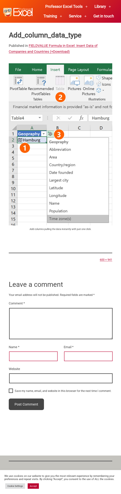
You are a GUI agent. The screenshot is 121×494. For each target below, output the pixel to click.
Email (69, 347)
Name (14, 347)
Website (14, 369)
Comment (17, 303)
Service (75, 16)
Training (50, 16)
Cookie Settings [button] (15, 486)
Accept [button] (33, 486)
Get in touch (103, 16)
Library (100, 6)
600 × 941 (106, 259)
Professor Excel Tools (63, 6)
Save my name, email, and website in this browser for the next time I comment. (63, 391)
